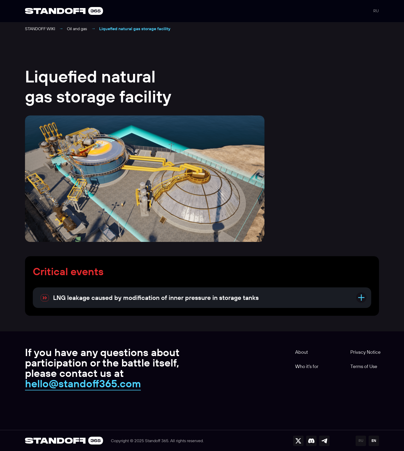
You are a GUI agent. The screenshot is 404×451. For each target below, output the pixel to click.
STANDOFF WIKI (40, 28)
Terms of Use (363, 366)
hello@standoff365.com (83, 383)
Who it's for (306, 366)
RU (376, 10)
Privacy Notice (365, 352)
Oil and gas (77, 28)
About (301, 352)
